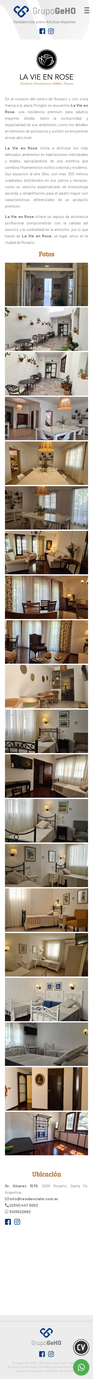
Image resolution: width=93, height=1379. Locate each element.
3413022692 (20, 1211)
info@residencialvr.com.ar (34, 1198)
